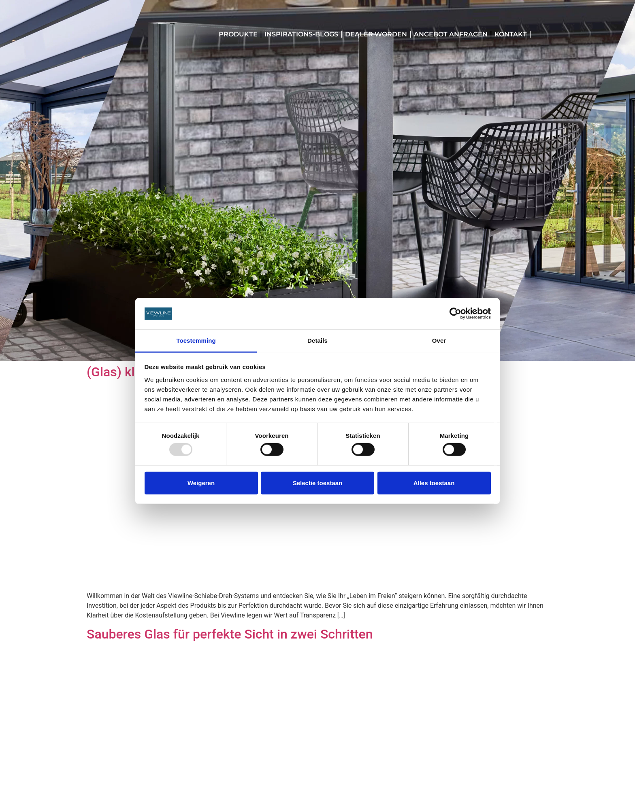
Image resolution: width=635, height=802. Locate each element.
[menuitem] (537, 34)
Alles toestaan (434, 482)
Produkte (238, 34)
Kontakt (510, 34)
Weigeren (201, 482)
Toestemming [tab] (196, 340)
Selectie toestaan (318, 482)
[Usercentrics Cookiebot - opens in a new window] (455, 314)
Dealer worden (376, 34)
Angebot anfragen (451, 34)
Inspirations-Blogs (301, 34)
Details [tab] (317, 340)
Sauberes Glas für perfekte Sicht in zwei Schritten (230, 634)
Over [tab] (439, 340)
